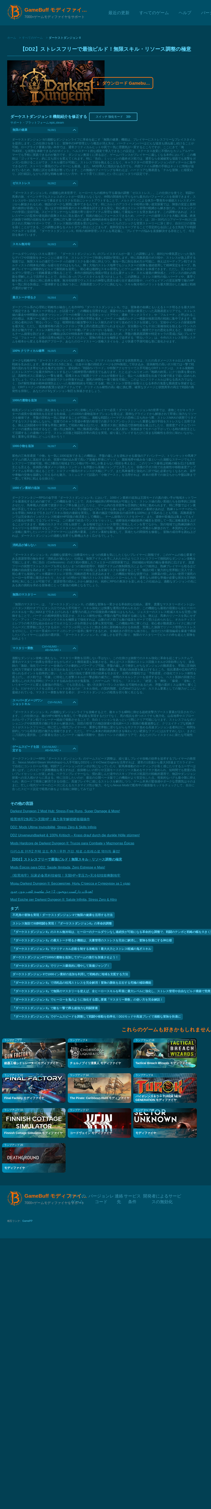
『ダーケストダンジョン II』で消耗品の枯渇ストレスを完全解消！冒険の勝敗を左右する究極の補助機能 (81, 982)
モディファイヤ (145, 1133)
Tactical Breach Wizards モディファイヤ (163, 1063)
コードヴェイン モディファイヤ (91, 1133)
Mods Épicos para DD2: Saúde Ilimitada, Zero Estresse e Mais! (57, 867)
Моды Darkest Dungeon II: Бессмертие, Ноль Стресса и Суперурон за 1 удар (70, 883)
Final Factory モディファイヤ (24, 1098)
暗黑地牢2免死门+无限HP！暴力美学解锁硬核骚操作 (50, 819)
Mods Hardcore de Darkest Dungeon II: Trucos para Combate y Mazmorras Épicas (72, 843)
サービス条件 (132, 1195)
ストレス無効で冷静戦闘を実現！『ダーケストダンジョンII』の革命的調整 (62, 923)
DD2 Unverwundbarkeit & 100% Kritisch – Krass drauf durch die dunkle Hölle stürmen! (75, 835)
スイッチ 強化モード (113, 116)
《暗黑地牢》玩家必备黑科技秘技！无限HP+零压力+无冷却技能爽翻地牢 (65, 875)
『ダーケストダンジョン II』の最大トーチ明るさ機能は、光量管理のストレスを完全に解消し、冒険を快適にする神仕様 (92, 940)
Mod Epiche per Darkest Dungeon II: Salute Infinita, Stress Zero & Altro (63, 899)
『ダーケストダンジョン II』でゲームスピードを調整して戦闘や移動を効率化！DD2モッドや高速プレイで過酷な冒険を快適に (96, 1016)
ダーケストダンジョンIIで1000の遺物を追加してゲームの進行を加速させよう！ (65, 957)
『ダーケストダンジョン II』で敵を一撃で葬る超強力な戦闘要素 (55, 1008)
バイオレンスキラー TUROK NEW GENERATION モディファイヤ (158, 1098)
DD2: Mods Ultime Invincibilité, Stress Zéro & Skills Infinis (53, 827)
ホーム (11, 37)
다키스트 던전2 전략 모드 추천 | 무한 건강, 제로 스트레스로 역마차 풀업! (65, 851)
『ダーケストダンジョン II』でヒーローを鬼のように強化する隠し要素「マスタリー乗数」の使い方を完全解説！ (87, 999)
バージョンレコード (101, 1195)
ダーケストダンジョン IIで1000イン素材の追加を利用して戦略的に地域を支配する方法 (70, 974)
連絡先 (119, 1195)
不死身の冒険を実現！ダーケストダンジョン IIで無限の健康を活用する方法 (62, 915)
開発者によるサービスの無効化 (162, 1195)
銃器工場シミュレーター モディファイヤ (31, 1063)
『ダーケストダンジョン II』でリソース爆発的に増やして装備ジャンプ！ (61, 965)
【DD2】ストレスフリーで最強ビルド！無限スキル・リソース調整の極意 (66, 859)
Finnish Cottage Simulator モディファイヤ (33, 1133)
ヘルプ (185, 12)
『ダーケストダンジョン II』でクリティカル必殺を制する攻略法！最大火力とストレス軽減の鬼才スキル (81, 948)
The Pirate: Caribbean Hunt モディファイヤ (100, 1098)
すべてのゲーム (154, 12)
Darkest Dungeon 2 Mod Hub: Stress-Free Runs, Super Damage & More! (65, 811)
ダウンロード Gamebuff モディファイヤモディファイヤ (122, 83)
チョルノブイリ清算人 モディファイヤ (95, 1063)
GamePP (27, 1220)
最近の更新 (119, 12)
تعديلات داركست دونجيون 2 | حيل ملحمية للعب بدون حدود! (51, 891)
